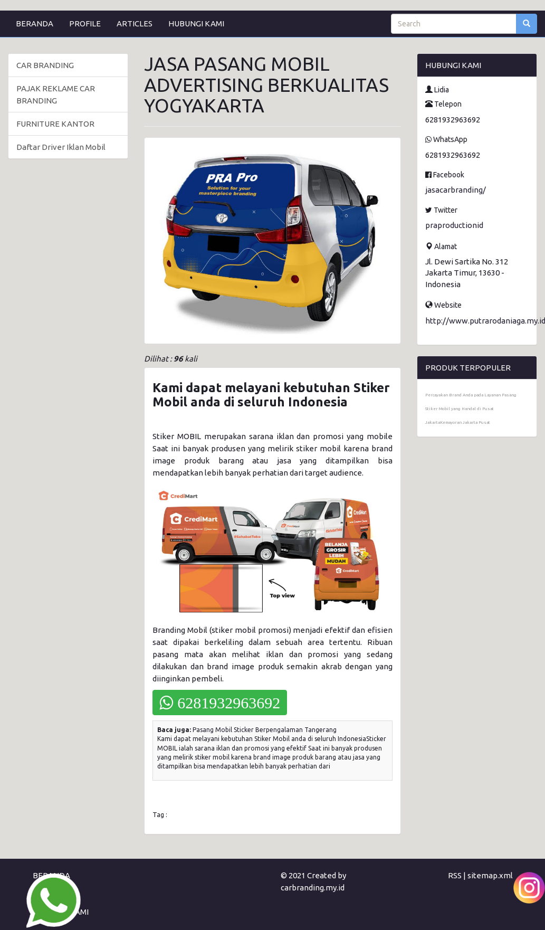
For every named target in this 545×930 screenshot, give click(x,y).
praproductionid (454, 225)
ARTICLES (134, 23)
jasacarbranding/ (455, 189)
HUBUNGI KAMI (196, 23)
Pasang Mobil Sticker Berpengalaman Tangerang (265, 729)
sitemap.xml (490, 875)
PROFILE (85, 23)
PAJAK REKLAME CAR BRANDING (55, 94)
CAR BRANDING (45, 65)
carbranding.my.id (313, 887)
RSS (455, 875)
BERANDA (34, 23)
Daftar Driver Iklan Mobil (61, 147)
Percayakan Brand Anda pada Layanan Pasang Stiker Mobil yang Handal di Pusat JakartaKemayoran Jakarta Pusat (471, 409)
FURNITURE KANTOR (55, 123)
